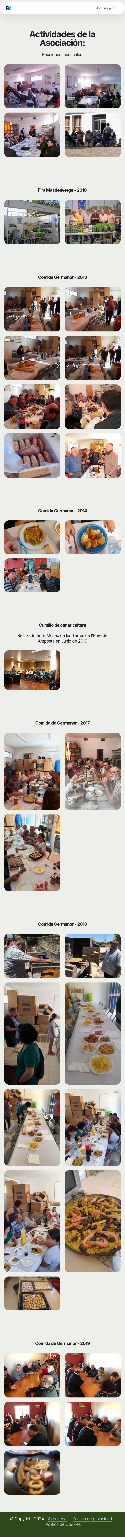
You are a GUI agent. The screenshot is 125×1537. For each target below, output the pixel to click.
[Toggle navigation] (118, 8)
